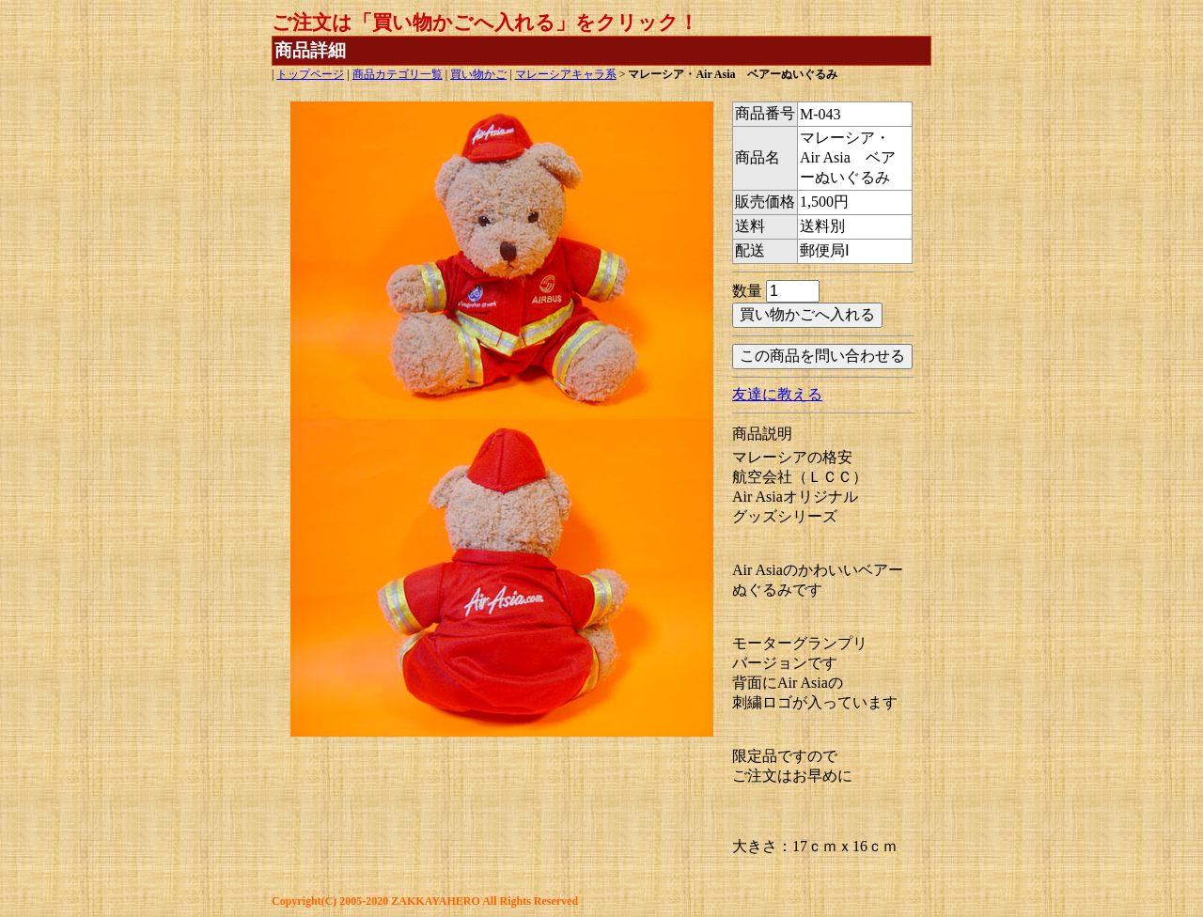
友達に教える (777, 394)
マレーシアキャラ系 (566, 74)
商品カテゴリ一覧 (397, 74)
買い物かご (478, 74)
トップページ (310, 74)
